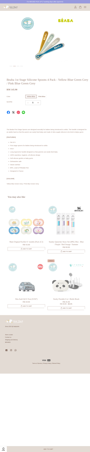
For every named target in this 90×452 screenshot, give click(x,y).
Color (8, 96)
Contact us (8, 337)
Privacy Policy (47, 363)
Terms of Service (37, 363)
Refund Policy (56, 363)
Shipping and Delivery (11, 339)
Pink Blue (41, 96)
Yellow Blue (31, 96)
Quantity (9, 102)
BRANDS (7, 342)
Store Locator (9, 334)
